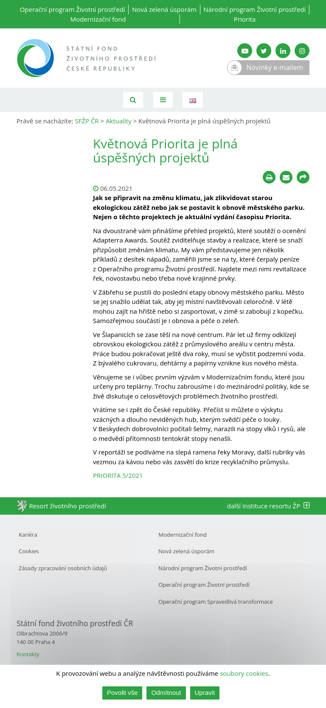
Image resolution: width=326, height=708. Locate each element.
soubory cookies (244, 673)
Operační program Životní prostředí (72, 9)
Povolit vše (122, 692)
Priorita (245, 19)
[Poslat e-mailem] (286, 177)
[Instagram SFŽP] (302, 50)
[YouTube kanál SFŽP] (244, 50)
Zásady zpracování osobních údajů (63, 568)
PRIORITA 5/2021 (118, 475)
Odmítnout (166, 692)
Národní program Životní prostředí (254, 9)
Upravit (205, 692)
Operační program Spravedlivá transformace (215, 601)
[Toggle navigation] (163, 100)
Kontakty (28, 654)
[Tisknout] (269, 177)
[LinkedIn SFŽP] (282, 50)
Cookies (29, 551)
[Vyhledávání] (133, 100)
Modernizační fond (98, 19)
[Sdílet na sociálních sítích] (303, 177)
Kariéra (28, 534)
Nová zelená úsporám (164, 9)
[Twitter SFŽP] (263, 50)
